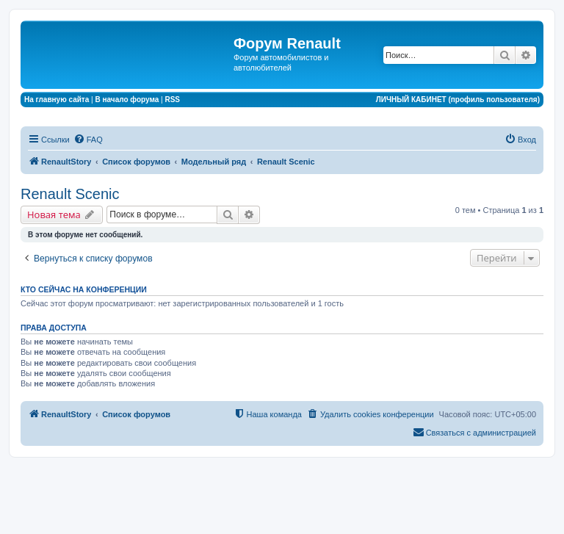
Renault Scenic (70, 194)
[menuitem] (88, 139)
